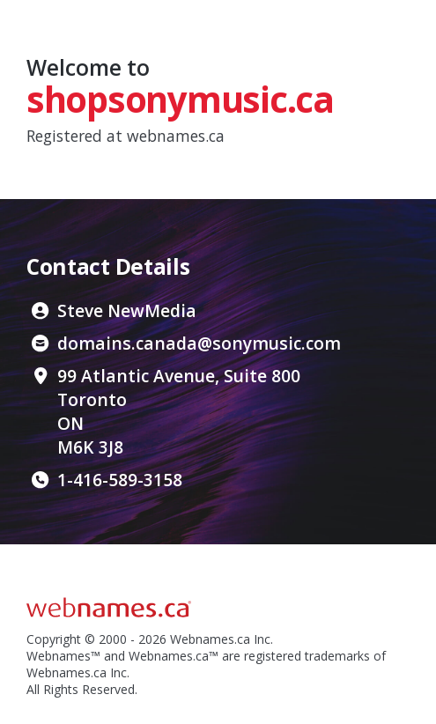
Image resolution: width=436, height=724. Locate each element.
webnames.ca (176, 135)
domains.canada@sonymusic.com (199, 343)
